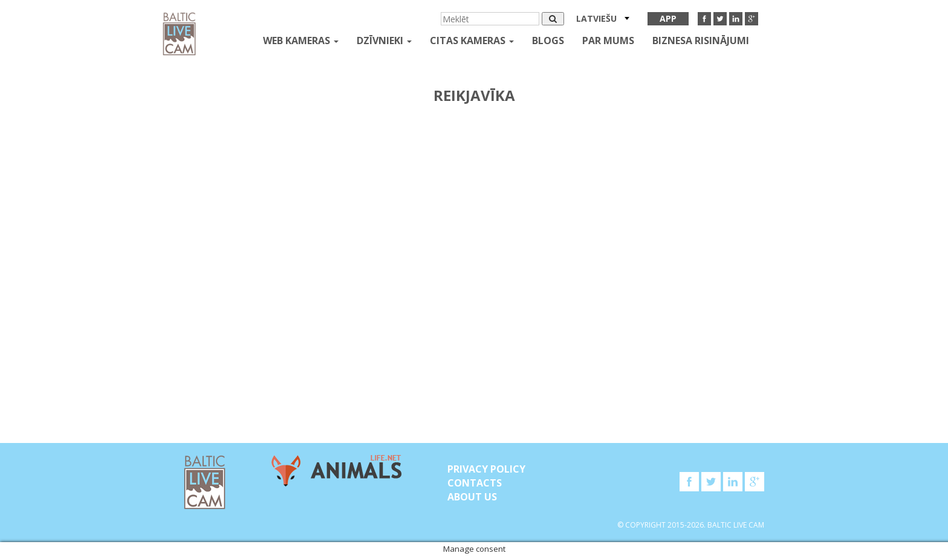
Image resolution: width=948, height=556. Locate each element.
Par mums (608, 40)
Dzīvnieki (384, 40)
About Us (472, 496)
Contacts (474, 483)
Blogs (548, 40)
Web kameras (301, 40)
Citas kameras (472, 40)
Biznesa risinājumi (700, 40)
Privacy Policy (486, 469)
